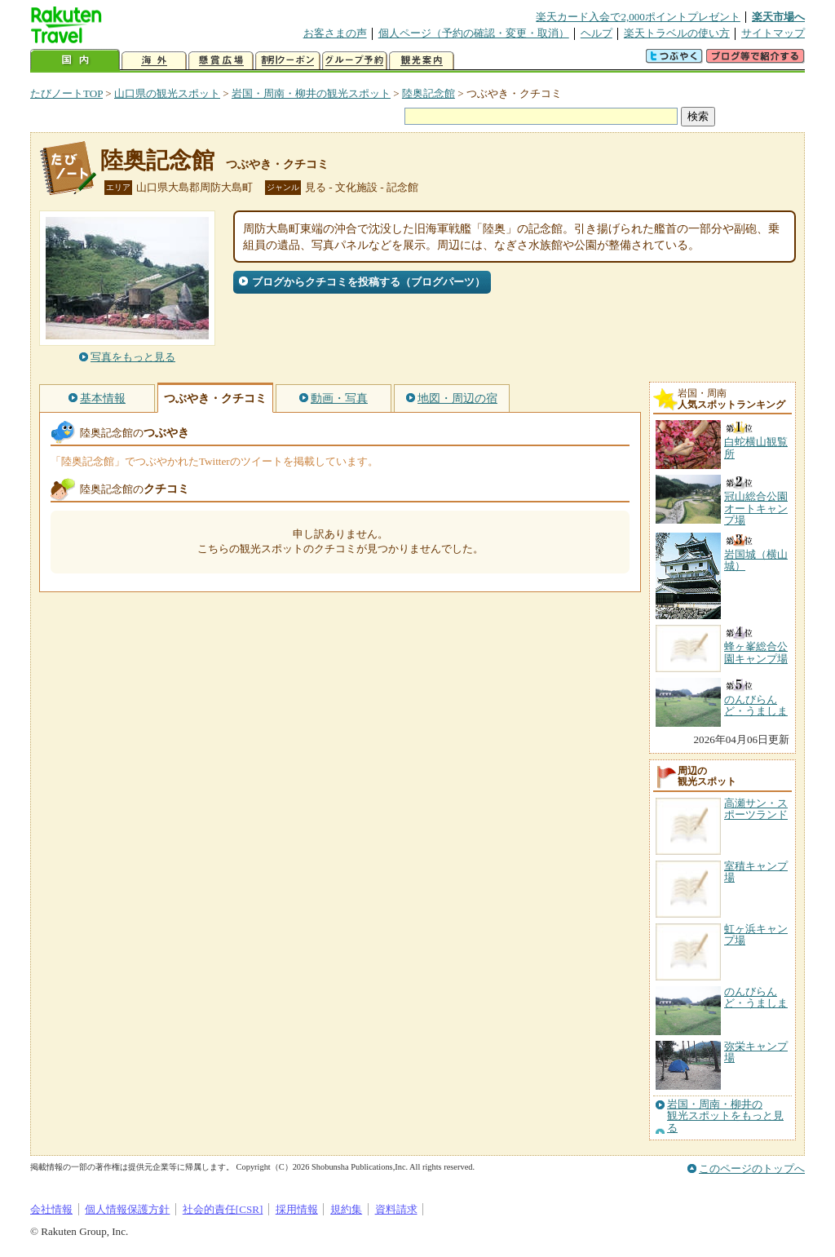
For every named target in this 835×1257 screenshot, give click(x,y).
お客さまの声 (335, 33)
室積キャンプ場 (756, 871)
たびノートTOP (66, 93)
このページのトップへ (752, 1168)
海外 (154, 61)
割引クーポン (287, 61)
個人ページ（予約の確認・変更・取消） (473, 33)
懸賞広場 (221, 61)
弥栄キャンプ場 (756, 1052)
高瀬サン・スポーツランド (756, 809)
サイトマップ (773, 33)
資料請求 (396, 1209)
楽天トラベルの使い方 (677, 33)
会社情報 (51, 1209)
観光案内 (421, 61)
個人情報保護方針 (127, 1209)
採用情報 (297, 1209)
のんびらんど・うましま (756, 997)
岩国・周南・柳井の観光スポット (311, 93)
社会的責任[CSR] (223, 1209)
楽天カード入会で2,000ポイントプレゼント (638, 17)
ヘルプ (596, 33)
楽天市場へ (778, 17)
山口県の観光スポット (167, 93)
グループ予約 (354, 61)
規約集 (346, 1209)
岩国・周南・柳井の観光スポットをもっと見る (725, 1116)
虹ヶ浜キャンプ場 (756, 934)
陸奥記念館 (428, 93)
